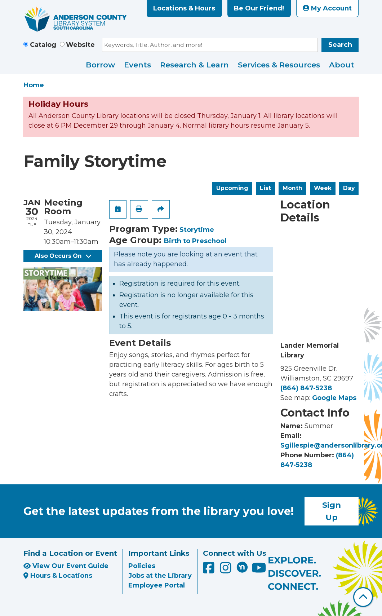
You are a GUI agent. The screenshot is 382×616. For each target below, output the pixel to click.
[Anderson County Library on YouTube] (259, 571)
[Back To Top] (363, 597)
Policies (141, 566)
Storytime (196, 230)
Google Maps (334, 398)
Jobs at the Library (160, 576)
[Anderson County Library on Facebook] (209, 571)
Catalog (43, 45)
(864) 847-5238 (306, 388)
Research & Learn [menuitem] (194, 64)
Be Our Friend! (259, 8)
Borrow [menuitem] (100, 64)
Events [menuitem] (137, 64)
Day (349, 188)
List (265, 188)
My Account (327, 8)
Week (323, 188)
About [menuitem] (341, 64)
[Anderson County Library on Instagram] (226, 571)
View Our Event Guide (65, 566)
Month (292, 188)
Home (33, 85)
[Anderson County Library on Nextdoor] (242, 567)
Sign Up (331, 511)
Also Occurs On (63, 255)
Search (340, 45)
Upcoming (232, 188)
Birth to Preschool (195, 241)
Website (80, 45)
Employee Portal (156, 585)
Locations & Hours (184, 8)
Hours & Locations (57, 576)
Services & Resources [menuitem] (279, 64)
